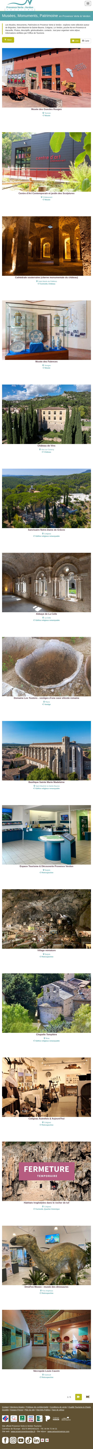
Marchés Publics (43, 1410)
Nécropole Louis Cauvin (46, 1371)
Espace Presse (16, 1410)
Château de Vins (46, 445)
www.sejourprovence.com (58, 1431)
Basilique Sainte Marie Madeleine (47, 782)
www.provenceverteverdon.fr (23, 1431)
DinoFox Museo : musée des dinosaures (46, 1287)
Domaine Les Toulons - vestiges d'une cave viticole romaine (46, 698)
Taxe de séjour (58, 1410)
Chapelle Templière (46, 1034)
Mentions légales (17, 1407)
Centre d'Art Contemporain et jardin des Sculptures (47, 193)
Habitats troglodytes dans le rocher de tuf (46, 1202)
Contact (5, 1407)
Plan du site (30, 1410)
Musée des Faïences (46, 361)
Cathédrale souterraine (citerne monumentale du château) (46, 277)
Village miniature (46, 950)
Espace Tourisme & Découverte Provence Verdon (46, 866)
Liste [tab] (75, 41)
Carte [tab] (85, 41)
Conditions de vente (58, 1407)
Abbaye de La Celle (46, 614)
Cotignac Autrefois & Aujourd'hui (47, 1118)
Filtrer (8, 40)
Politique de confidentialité (37, 1407)
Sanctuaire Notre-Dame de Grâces (46, 530)
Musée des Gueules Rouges (46, 109)
